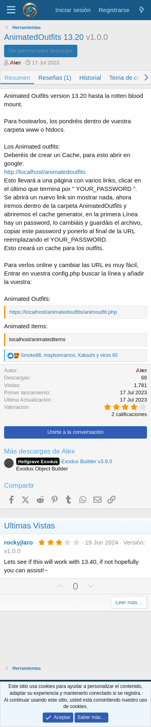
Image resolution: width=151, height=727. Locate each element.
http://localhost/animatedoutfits (45, 171)
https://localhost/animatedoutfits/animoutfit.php (63, 312)
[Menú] (11, 10)
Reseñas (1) (54, 77)
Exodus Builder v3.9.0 (64, 461)
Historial (90, 77)
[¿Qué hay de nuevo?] (141, 9)
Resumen (17, 77)
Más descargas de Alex (39, 451)
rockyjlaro (18, 542)
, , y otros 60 (69, 355)
